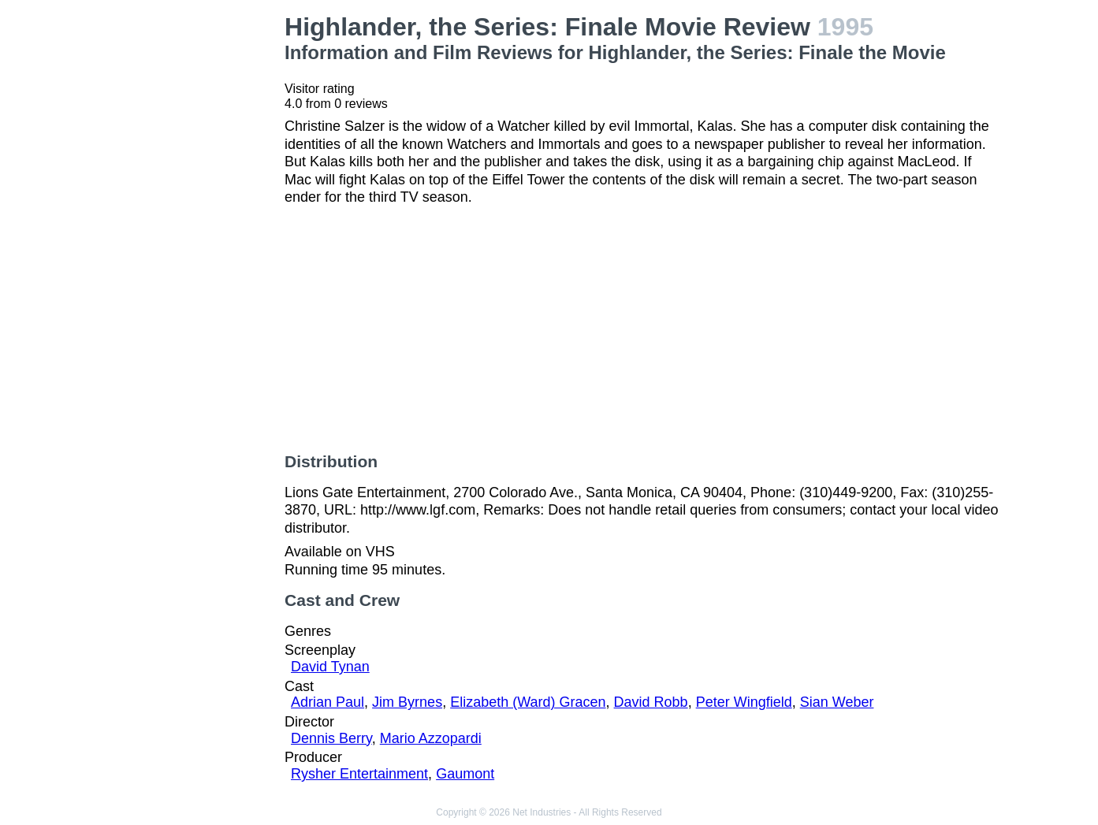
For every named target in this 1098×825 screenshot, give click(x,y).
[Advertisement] (191, 249)
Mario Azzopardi (431, 738)
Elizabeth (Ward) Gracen (527, 702)
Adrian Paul (327, 702)
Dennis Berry (331, 738)
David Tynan (330, 666)
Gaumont (465, 774)
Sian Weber (837, 702)
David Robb (651, 702)
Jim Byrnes (407, 702)
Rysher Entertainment (359, 774)
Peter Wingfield (744, 702)
